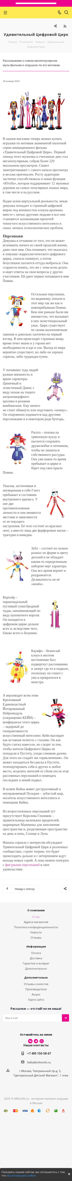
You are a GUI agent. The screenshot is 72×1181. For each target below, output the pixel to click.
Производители (36, 989)
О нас (36, 917)
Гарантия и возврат (36, 963)
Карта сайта (36, 999)
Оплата (36, 953)
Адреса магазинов (36, 922)
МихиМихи (35, 12)
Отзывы (36, 937)
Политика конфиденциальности (36, 927)
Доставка (36, 958)
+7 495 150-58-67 (39, 1053)
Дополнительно (36, 968)
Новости (36, 932)
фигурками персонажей (22, 865)
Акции (36, 994)
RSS (65, 26)
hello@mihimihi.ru (39, 1062)
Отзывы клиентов (36, 984)
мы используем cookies (21, 1175)
